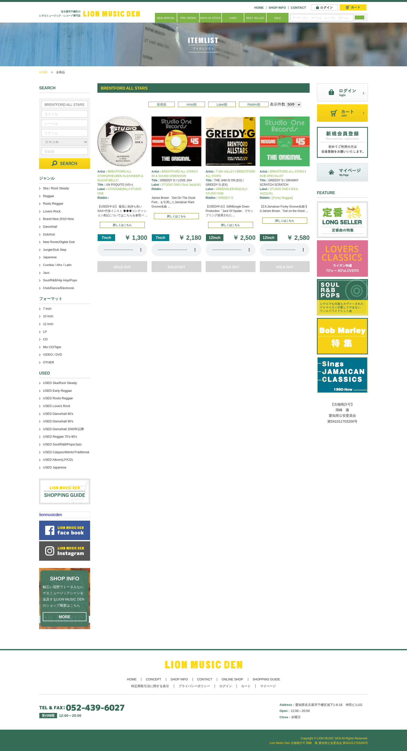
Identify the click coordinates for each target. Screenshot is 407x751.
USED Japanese (54, 467)
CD (45, 339)
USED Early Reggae (57, 390)
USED (233, 18)
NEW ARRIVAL (166, 18)
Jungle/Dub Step (54, 249)
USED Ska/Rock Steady (60, 383)
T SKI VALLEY (225, 171)
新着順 (161, 104)
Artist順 (191, 104)
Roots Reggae (53, 203)
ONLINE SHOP (232, 679)
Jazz (46, 273)
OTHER (48, 362)
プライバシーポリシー (194, 686)
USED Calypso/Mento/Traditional (66, 452)
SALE (277, 18)
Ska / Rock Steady (56, 188)
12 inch (48, 324)
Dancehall (50, 226)
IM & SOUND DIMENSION (169, 176)
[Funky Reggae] (282, 198)
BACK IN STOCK (210, 18)
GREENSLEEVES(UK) (231, 189)
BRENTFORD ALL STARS (179, 171)
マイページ (268, 686)
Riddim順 (253, 104)
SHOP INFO (277, 7)
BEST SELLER (255, 18)
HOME (259, 7)
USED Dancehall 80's (58, 414)
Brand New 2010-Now (58, 219)
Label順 (222, 104)
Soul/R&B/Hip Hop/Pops (60, 280)
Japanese (50, 257)
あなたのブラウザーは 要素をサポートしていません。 (122, 249)
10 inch (48, 316)
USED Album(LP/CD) (58, 459)
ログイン (225, 686)
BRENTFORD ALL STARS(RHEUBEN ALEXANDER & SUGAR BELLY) (120, 176)
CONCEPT (153, 679)
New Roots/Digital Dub (59, 242)
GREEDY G (225, 198)
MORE (64, 617)
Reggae (48, 196)
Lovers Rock (51, 211)
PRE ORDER (188, 18)
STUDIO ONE (171, 184)
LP (45, 332)
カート (246, 686)
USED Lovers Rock (56, 406)
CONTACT (298, 7)
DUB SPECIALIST (272, 176)
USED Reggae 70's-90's (60, 436)
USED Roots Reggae (58, 398)
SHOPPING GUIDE (266, 679)
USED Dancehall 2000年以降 (63, 429)
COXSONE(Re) (118, 189)
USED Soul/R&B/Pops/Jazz (62, 444)
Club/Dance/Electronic (58, 288)
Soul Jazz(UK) (191, 184)
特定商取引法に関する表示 (150, 686)
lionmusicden (50, 515)
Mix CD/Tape (52, 347)
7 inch (47, 308)
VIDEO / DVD (52, 354)
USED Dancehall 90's (58, 421)
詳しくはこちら (122, 225)
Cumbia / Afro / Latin (57, 265)
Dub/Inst (49, 234)
